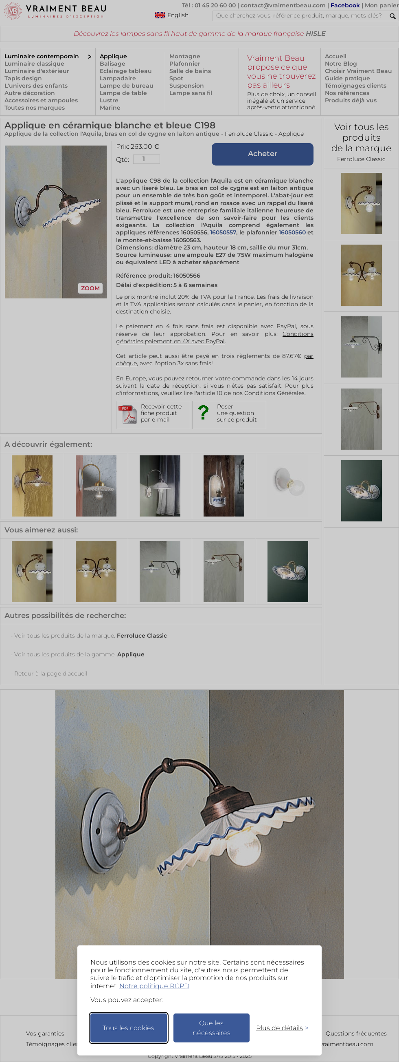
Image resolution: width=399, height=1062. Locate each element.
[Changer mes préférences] (278, 1027)
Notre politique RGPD (154, 986)
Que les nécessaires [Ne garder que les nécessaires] (211, 1028)
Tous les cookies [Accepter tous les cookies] (128, 1028)
